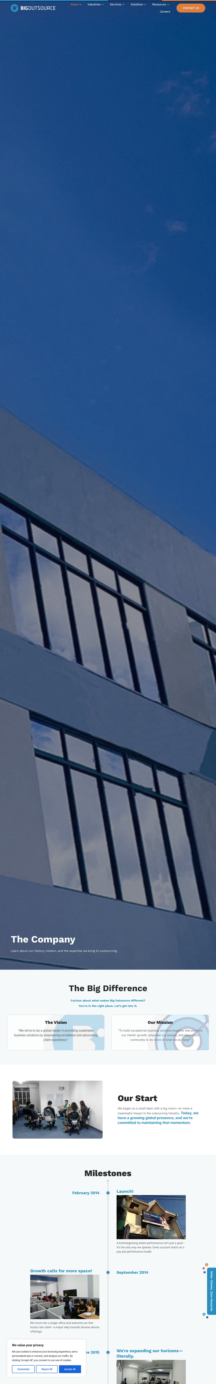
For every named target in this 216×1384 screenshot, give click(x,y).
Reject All (46, 1369)
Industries (96, 4)
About (76, 4)
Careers (165, 11)
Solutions (138, 4)
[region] (46, 1358)
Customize (23, 1369)
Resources (160, 4)
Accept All (70, 1369)
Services (117, 4)
